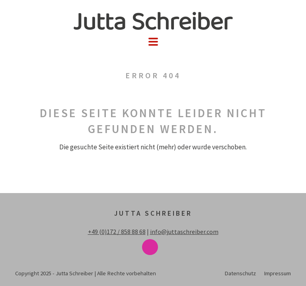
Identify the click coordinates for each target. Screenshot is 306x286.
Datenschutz (240, 273)
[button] (153, 42)
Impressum (277, 273)
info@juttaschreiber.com (184, 232)
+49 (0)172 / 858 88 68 (117, 232)
